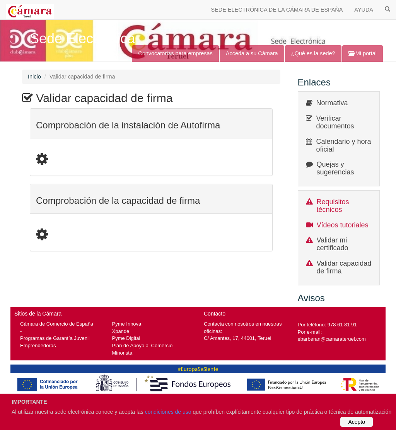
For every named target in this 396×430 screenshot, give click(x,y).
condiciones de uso (168, 412)
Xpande (121, 331)
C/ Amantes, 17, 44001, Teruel (237, 338)
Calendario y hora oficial (343, 145)
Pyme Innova (127, 324)
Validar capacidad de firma (344, 267)
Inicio (34, 76)
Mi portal (362, 53)
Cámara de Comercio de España (56, 324)
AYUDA (363, 10)
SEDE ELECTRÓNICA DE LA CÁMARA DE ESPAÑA (277, 10)
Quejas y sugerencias (335, 168)
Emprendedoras (38, 345)
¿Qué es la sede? (313, 53)
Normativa (332, 103)
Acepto (356, 422)
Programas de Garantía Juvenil (55, 338)
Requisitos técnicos (333, 205)
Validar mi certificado (332, 244)
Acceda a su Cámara (252, 53)
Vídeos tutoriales (343, 225)
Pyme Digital (126, 338)
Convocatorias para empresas (175, 53)
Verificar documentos (335, 122)
